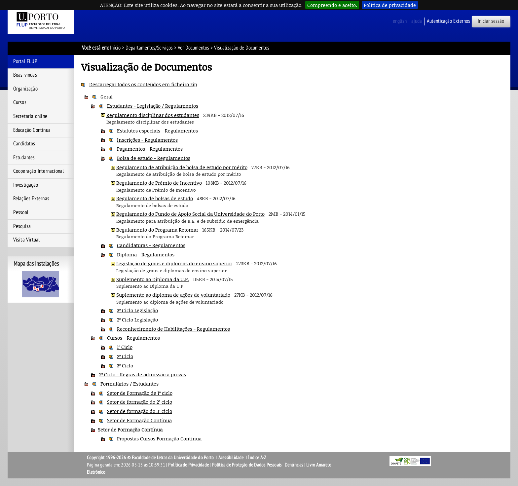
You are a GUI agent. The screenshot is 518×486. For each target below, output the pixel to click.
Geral (106, 96)
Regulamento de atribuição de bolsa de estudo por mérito (181, 167)
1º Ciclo (124, 347)
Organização (25, 89)
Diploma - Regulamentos (145, 254)
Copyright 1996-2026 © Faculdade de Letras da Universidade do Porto (151, 458)
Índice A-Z (257, 458)
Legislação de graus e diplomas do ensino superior (174, 263)
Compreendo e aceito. (332, 5)
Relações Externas (31, 198)
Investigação (25, 185)
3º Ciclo (125, 365)
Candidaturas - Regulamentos (151, 245)
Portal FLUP (25, 61)
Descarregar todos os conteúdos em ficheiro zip (143, 84)
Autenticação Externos (448, 21)
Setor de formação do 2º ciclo (139, 401)
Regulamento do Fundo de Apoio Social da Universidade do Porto (190, 213)
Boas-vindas (25, 75)
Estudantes (24, 157)
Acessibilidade (231, 458)
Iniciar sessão (491, 21)
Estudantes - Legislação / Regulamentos (152, 105)
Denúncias (294, 465)
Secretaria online (30, 116)
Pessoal (20, 212)
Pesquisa (22, 226)
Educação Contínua (32, 130)
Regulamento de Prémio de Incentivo (159, 182)
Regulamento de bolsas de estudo (154, 198)
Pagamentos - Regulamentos (150, 148)
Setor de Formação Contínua (139, 420)
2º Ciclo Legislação (137, 319)
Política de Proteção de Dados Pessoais (247, 465)
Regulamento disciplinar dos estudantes (152, 115)
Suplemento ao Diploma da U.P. (152, 279)
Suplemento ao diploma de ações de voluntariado (173, 294)
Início (115, 48)
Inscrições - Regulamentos (147, 139)
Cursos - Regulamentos (133, 337)
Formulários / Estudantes (129, 383)
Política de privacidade (390, 5)
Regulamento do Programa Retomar (157, 229)
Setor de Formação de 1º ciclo (139, 393)
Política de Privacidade (188, 465)
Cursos (19, 102)
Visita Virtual (26, 240)
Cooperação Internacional (38, 171)
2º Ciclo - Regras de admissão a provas (142, 374)
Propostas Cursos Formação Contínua (159, 438)
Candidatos (24, 143)
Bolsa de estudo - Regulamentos (153, 158)
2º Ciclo (125, 356)
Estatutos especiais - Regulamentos (157, 130)
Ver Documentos (193, 48)
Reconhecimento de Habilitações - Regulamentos (173, 328)
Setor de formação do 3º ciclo (139, 411)
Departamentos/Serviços (149, 48)
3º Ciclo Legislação (137, 310)
